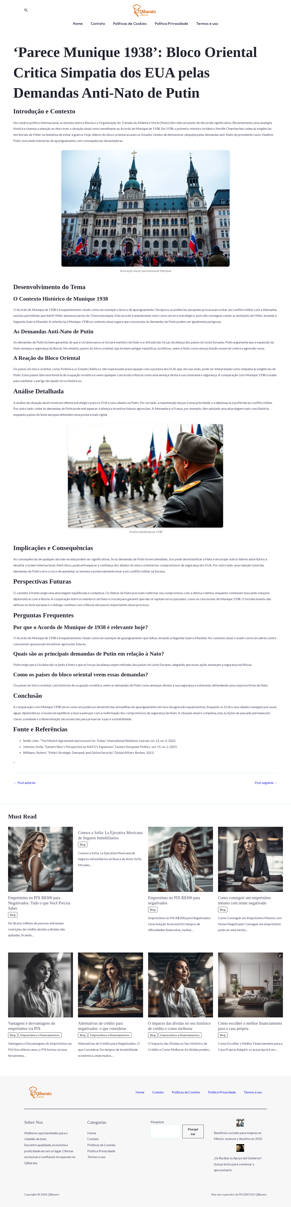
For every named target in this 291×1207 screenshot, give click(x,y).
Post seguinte (266, 782)
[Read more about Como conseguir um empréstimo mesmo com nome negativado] (250, 859)
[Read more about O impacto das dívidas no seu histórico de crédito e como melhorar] (180, 984)
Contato (97, 23)
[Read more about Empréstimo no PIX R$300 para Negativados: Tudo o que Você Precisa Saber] (40, 859)
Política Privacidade (172, 23)
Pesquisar (156, 1122)
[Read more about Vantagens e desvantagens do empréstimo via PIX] (40, 984)
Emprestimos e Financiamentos (40, 1035)
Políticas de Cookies (130, 23)
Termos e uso (208, 23)
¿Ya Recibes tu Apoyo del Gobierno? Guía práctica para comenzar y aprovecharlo (239, 1164)
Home (77, 23)
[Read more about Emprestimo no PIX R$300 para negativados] (180, 859)
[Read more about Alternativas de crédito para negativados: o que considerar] (110, 984)
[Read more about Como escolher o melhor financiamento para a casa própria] (250, 984)
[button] (26, 10)
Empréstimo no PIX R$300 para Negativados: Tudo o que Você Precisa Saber (39, 902)
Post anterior (25, 782)
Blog (13, 915)
